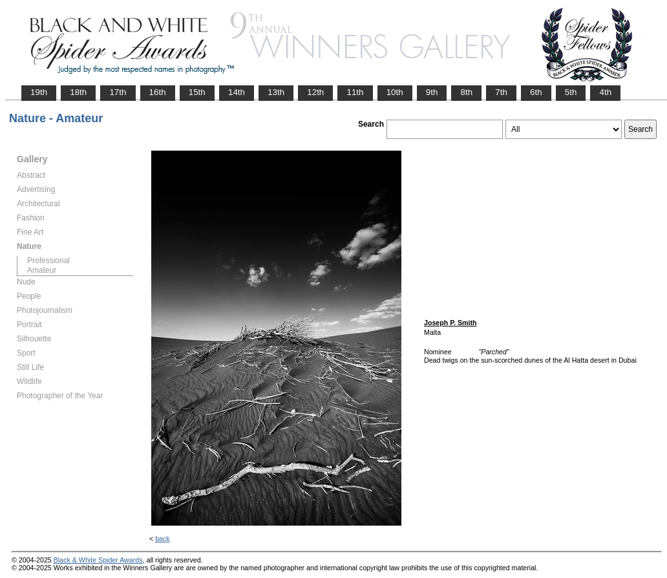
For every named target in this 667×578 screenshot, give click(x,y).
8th (466, 92)
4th (605, 92)
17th (117, 92)
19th (38, 92)
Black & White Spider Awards (98, 560)
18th (78, 92)
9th (432, 92)
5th (571, 92)
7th (501, 92)
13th (275, 92)
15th (197, 92)
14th (236, 92)
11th (354, 92)
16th (157, 92)
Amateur (41, 270)
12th (315, 92)
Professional (48, 260)
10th (394, 92)
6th (536, 92)
